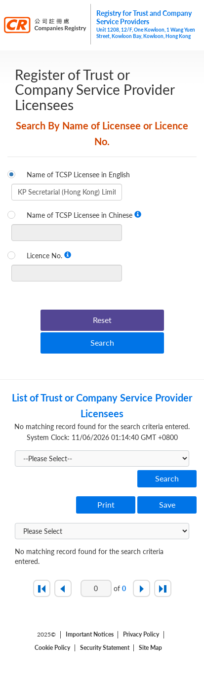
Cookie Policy (52, 647)
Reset (102, 319)
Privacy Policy (141, 634)
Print (106, 504)
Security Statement (104, 647)
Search (102, 342)
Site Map (150, 647)
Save (167, 504)
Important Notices (90, 634)
